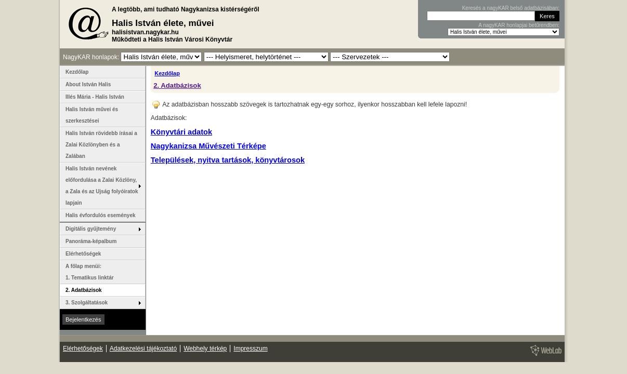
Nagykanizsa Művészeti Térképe (208, 146)
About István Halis (88, 84)
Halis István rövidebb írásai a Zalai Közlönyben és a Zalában (101, 144)
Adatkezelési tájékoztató (143, 348)
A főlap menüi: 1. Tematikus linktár (90, 271)
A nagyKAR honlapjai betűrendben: (518, 25)
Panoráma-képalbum (91, 241)
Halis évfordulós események (101, 215)
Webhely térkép (205, 348)
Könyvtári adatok (181, 132)
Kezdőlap (167, 73)
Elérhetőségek (83, 254)
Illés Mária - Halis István (95, 97)
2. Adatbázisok (177, 85)
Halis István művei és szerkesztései (92, 115)
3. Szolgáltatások (87, 302)
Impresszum (250, 348)
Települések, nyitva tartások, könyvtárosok (228, 160)
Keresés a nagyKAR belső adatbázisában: (510, 8)
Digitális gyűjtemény (91, 229)
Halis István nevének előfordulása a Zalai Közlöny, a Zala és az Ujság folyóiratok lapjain (102, 186)
